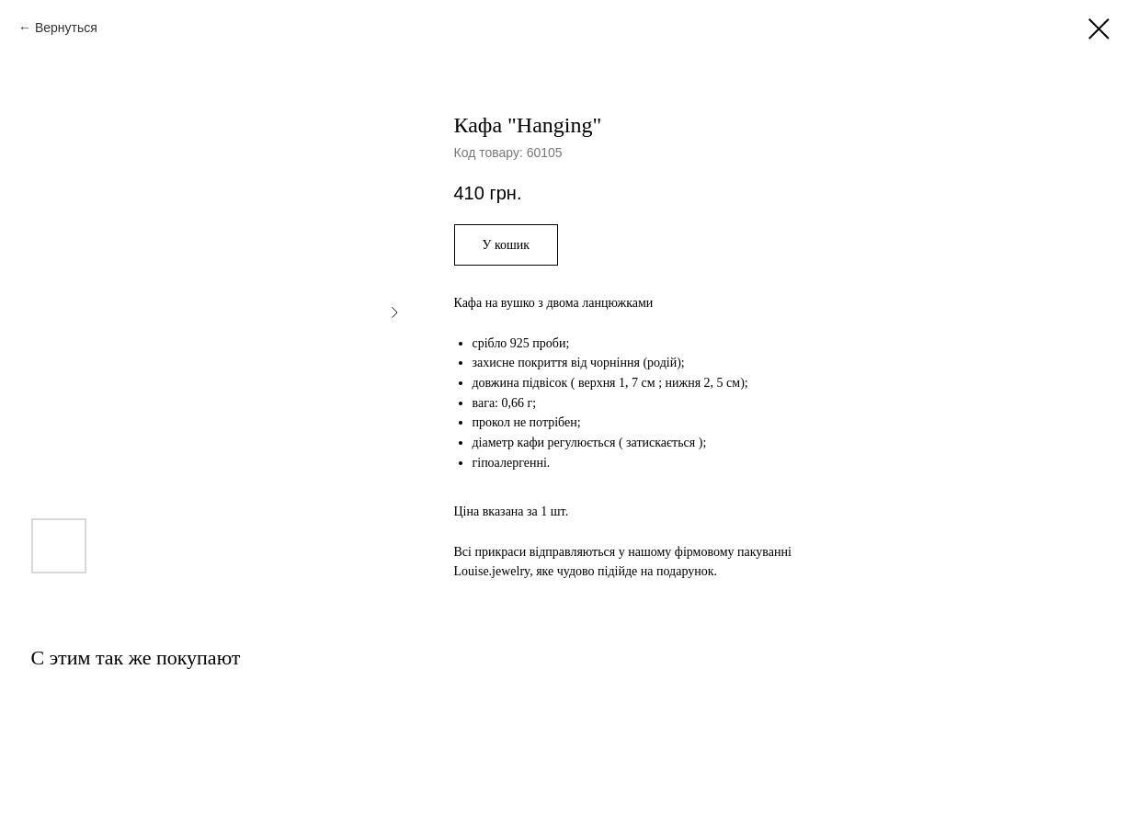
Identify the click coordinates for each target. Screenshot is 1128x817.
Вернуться (66, 27)
